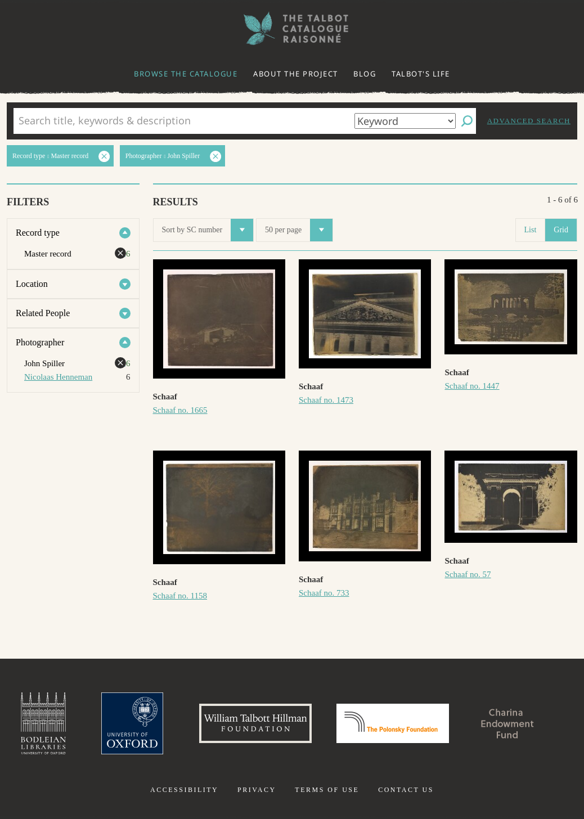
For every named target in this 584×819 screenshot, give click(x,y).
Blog (364, 74)
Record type (38, 232)
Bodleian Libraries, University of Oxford (43, 723)
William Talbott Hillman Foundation (255, 723)
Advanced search (528, 120)
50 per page (299, 230)
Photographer (40, 342)
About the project (295, 74)
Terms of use (327, 790)
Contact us (406, 790)
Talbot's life (421, 74)
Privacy (256, 790)
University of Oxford (132, 723)
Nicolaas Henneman (58, 376)
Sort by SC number (208, 230)
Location (32, 284)
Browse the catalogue (185, 74)
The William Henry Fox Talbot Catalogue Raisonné (292, 28)
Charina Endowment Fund (507, 723)
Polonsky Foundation (392, 723)
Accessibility (184, 790)
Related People (43, 313)
